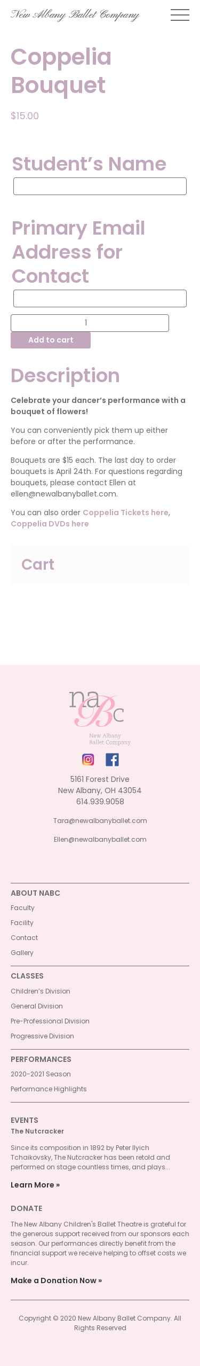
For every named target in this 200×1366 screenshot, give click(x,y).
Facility (22, 922)
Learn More (32, 1184)
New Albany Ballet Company (75, 15)
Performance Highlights (49, 1088)
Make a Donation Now (54, 1280)
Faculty (23, 907)
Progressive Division (42, 1036)
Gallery (22, 952)
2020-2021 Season (41, 1073)
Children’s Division (40, 991)
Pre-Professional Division (50, 1021)
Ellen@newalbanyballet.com (100, 839)
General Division (37, 1006)
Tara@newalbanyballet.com (100, 820)
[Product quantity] (90, 323)
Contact (24, 937)
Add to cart (51, 340)
